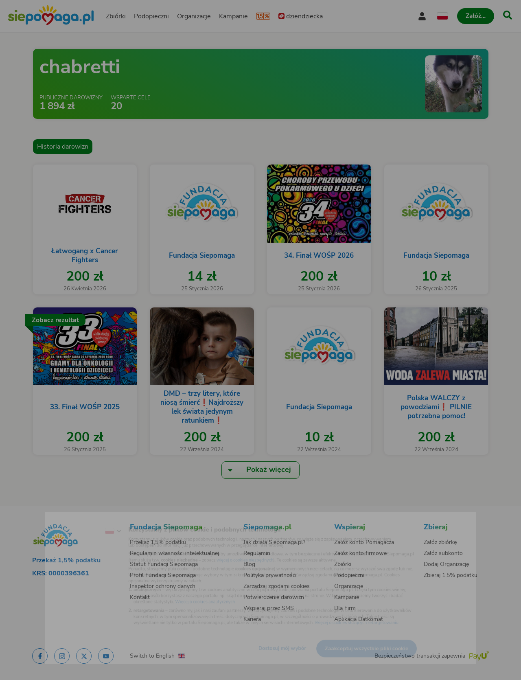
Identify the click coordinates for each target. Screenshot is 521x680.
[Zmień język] (82, 519)
